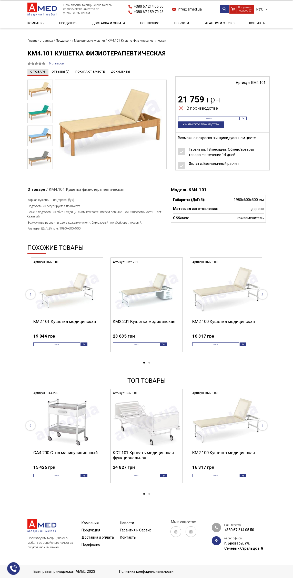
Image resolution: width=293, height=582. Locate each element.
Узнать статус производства (206, 130)
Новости (181, 24)
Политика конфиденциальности (146, 571)
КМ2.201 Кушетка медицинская (144, 321)
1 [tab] (144, 368)
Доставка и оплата (109, 24)
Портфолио (150, 24)
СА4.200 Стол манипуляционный (65, 458)
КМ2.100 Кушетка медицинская (223, 321)
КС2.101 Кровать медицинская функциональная (143, 461)
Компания (37, 24)
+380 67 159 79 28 (149, 12)
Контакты (256, 24)
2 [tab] (149, 368)
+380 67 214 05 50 (149, 6)
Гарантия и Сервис (218, 24)
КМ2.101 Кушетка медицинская (64, 321)
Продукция (68, 24)
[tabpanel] (67, 309)
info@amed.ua (190, 9)
